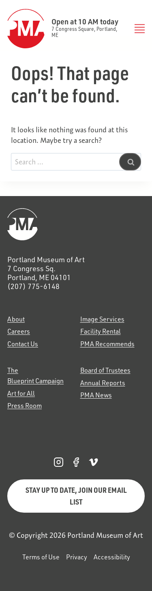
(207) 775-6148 (33, 286)
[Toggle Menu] (138, 28)
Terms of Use (41, 557)
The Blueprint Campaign (35, 375)
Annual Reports (102, 383)
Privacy (76, 557)
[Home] (76, 224)
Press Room (24, 405)
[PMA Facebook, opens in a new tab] (76, 462)
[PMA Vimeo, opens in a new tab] (93, 462)
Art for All (21, 393)
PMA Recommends (107, 344)
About (16, 319)
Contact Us (22, 344)
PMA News (96, 395)
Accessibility (112, 557)
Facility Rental (100, 331)
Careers (18, 331)
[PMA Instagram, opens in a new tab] (59, 462)
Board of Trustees (105, 370)
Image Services (102, 319)
